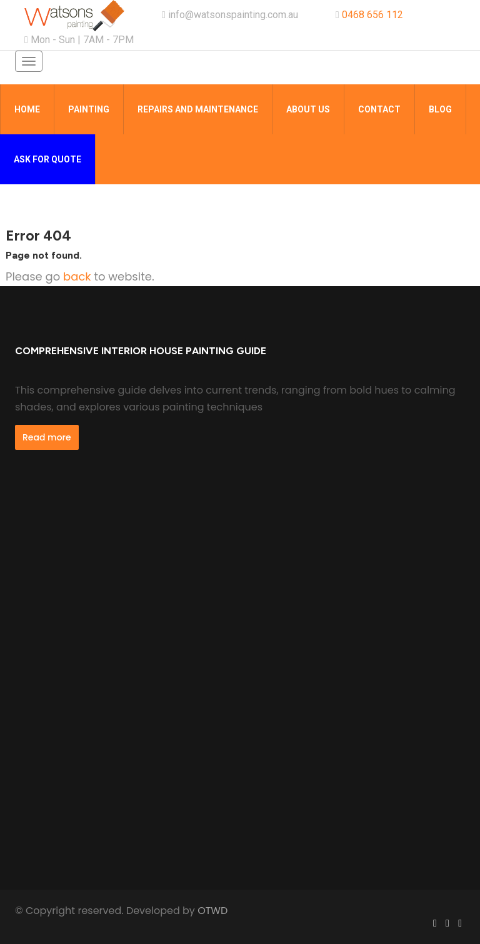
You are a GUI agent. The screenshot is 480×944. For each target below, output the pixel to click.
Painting (88, 109)
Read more (46, 437)
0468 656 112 (372, 15)
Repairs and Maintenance (198, 109)
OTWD (213, 910)
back (77, 276)
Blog (440, 109)
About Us (308, 109)
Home (27, 109)
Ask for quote (47, 159)
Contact (379, 109)
